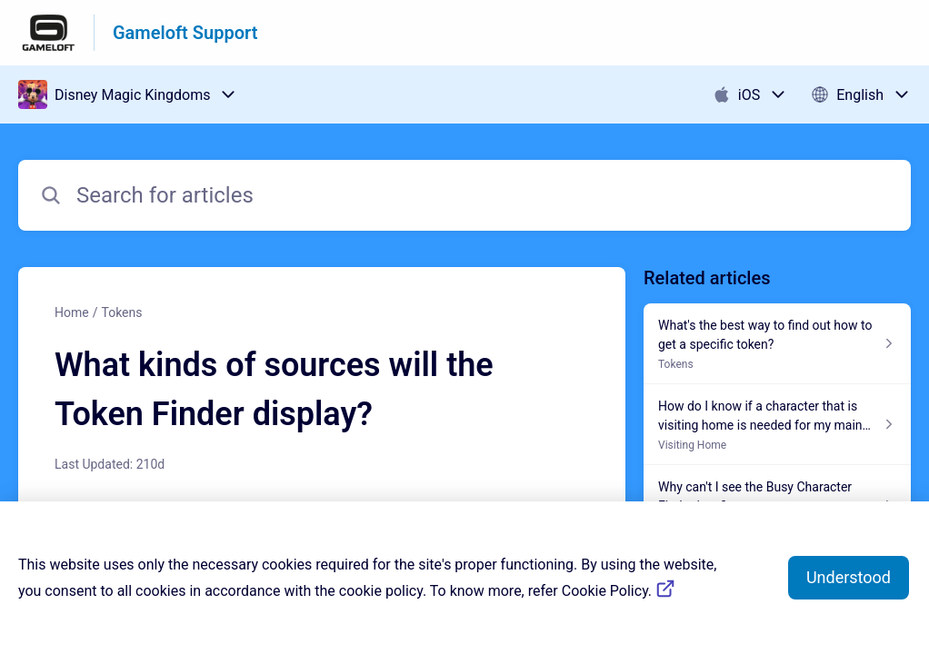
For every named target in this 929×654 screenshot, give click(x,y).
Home (72, 312)
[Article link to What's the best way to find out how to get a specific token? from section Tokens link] (777, 343)
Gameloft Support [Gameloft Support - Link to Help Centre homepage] (185, 33)
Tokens (121, 312)
